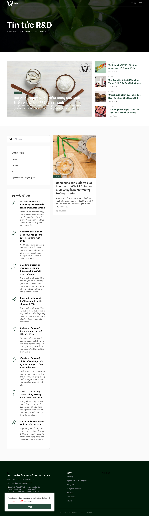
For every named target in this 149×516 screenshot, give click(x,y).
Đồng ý (29, 506)
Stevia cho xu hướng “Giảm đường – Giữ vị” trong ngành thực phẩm (31, 394)
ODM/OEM (70, 484)
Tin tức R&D (71, 496)
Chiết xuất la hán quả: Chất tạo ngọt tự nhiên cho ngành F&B (124, 96)
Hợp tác (70, 492)
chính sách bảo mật (15, 501)
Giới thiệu (70, 476)
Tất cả (14, 159)
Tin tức (18, 93)
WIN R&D (106, 472)
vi (132, 3)
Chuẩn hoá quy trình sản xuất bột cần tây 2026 (32, 423)
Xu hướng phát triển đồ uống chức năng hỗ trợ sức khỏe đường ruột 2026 (122, 68)
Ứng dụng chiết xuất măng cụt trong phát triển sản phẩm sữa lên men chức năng (123, 82)
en (135, 3)
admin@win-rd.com (25, 479)
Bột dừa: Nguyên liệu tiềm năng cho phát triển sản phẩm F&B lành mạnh (47, 99)
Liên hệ (69, 501)
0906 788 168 (27, 483)
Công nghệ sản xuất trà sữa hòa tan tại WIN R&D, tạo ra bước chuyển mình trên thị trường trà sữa (74, 188)
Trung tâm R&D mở (74, 488)
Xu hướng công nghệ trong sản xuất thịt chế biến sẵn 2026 (123, 111)
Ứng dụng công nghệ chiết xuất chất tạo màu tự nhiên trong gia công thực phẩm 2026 (31, 362)
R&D (13, 171)
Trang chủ (12, 31)
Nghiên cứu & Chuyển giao (23, 177)
